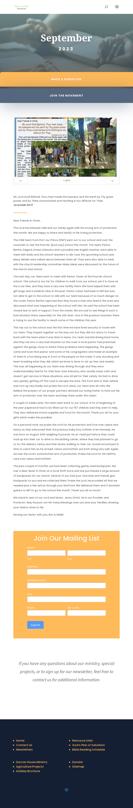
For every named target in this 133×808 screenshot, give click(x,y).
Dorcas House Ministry (31, 762)
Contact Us (24, 745)
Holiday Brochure (28, 771)
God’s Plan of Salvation (88, 745)
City (29, 594)
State (31, 607)
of (66, 180)
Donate (77, 762)
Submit (35, 625)
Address (32, 566)
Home (20, 741)
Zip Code (73, 607)
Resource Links (82, 741)
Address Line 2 (36, 580)
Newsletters (24, 750)
